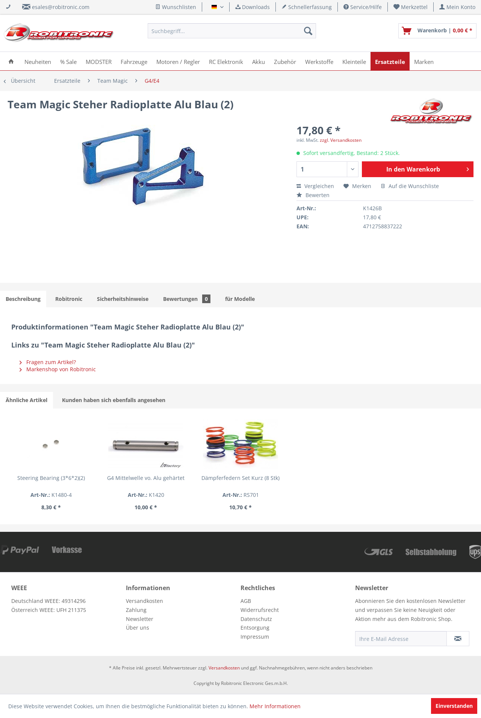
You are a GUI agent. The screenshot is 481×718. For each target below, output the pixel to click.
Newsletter (139, 618)
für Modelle (240, 298)
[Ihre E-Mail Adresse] (401, 638)
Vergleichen (315, 186)
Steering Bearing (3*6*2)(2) (51, 477)
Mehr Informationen (275, 706)
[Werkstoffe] (319, 61)
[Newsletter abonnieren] (457, 638)
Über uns (137, 627)
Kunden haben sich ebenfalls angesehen (113, 400)
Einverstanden (454, 705)
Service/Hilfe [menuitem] (362, 7)
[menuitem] (411, 7)
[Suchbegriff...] (232, 30)
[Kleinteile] (354, 61)
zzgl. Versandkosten (341, 140)
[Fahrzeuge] (134, 61)
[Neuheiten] (38, 61)
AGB (245, 600)
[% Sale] (68, 61)
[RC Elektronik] (226, 61)
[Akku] (258, 61)
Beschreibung (23, 298)
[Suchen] (308, 30)
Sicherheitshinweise (122, 298)
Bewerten (313, 195)
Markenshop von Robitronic (58, 369)
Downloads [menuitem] (252, 7)
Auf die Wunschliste (410, 186)
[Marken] (424, 61)
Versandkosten (144, 600)
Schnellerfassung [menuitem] (306, 7)
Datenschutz (256, 618)
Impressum (254, 636)
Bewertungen (186, 298)
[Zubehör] (285, 61)
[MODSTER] (98, 61)
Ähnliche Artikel (26, 400)
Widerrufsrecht (259, 609)
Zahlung (136, 609)
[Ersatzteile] (390, 61)
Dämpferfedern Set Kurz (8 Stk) (240, 477)
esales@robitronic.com (60, 7)
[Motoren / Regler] (178, 61)
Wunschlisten (175, 7)
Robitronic (68, 298)
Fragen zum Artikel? (48, 362)
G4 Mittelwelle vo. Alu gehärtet (146, 477)
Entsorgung (254, 627)
